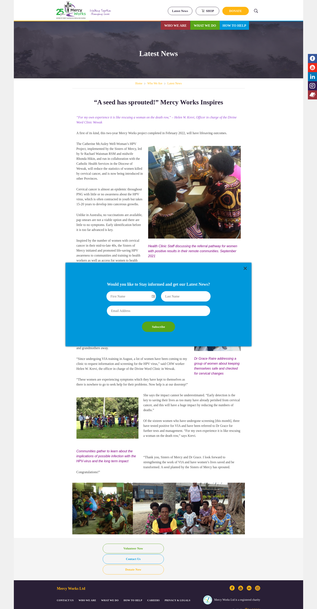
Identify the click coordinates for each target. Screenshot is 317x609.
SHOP (207, 11)
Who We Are (175, 25)
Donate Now (197, 545)
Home (138, 83)
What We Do (205, 25)
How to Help (234, 25)
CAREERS (153, 576)
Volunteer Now (120, 545)
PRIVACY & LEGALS (177, 576)
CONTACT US (65, 576)
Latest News (180, 11)
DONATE (235, 11)
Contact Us (158, 545)
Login (125, 586)
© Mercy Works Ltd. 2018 (68, 586)
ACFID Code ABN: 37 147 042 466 (146, 586)
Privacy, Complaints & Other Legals (106, 586)
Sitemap (84, 586)
